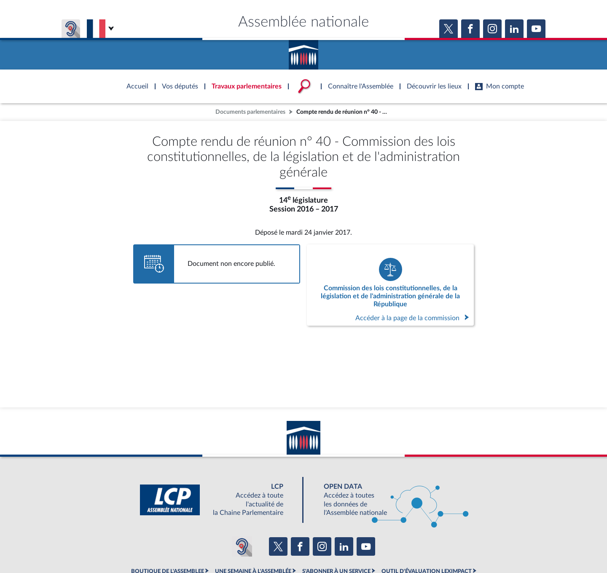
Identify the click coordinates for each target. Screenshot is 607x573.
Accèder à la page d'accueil (303, 51)
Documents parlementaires (250, 112)
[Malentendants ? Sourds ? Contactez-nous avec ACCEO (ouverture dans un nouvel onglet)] (242, 546)
